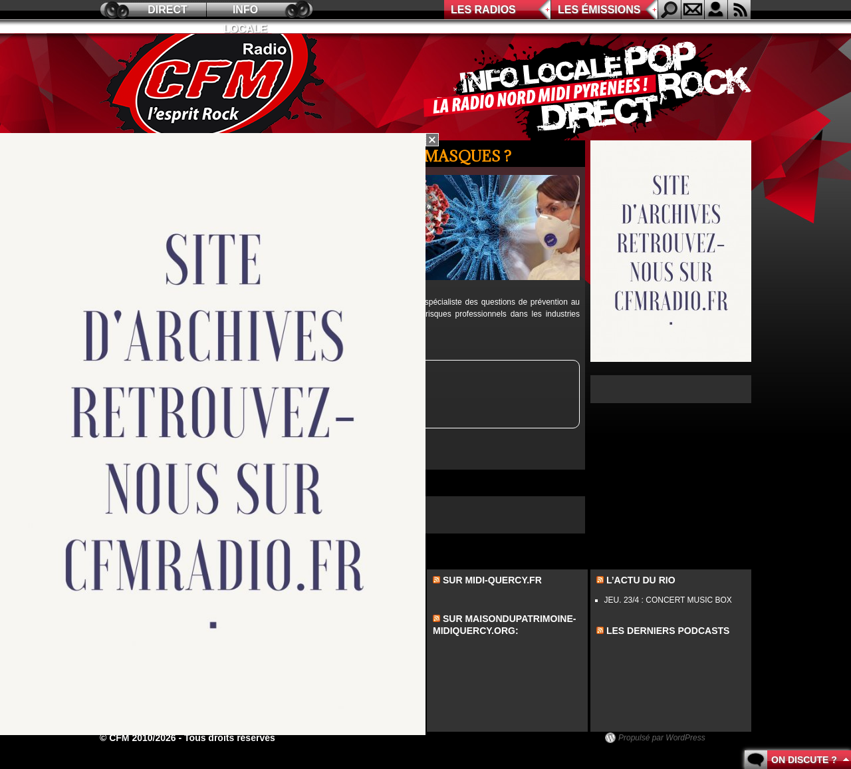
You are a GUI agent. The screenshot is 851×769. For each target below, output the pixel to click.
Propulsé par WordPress (661, 737)
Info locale (245, 11)
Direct (167, 9)
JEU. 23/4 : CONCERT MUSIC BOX (668, 600)
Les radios (483, 9)
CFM (215, 87)
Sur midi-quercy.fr (492, 580)
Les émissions (599, 9)
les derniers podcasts (668, 630)
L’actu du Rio (640, 580)
